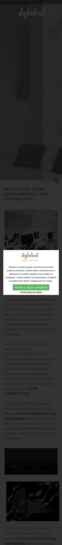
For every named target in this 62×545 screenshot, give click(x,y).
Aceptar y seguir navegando (31, 287)
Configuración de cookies (31, 292)
